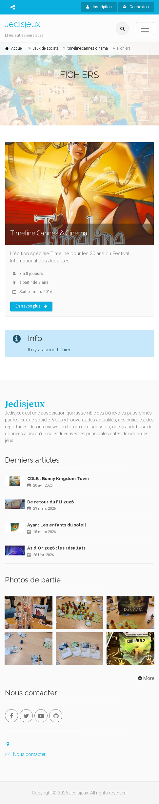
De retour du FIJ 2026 (50, 501)
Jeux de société (45, 48)
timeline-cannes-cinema (88, 48)
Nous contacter (25, 754)
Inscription (99, 7)
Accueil (17, 48)
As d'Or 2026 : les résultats (56, 548)
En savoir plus (31, 306)
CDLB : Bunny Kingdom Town (58, 478)
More (145, 678)
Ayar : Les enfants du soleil (56, 525)
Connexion (136, 7)
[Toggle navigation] (145, 28)
